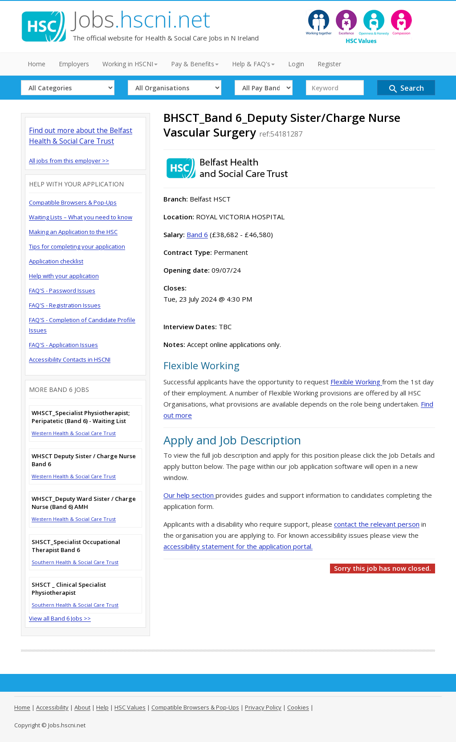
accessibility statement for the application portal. (238, 546)
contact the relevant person (376, 524)
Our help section (189, 495)
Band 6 (197, 234)
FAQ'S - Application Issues (63, 345)
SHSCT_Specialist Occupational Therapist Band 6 (76, 546)
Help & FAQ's (253, 64)
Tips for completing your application (77, 246)
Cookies (298, 707)
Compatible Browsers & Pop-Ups (73, 202)
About (82, 707)
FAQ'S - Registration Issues (65, 305)
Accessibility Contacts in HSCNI (69, 359)
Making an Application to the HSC (73, 232)
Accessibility (52, 707)
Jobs (141, 19)
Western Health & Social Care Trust (74, 433)
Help (102, 707)
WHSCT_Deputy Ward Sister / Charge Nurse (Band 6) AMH (84, 503)
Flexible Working (356, 381)
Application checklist (56, 261)
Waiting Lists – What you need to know (80, 217)
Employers (74, 64)
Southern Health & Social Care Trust (75, 562)
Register (329, 64)
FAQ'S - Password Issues (62, 290)
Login (296, 64)
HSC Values (130, 707)
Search (406, 88)
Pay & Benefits (195, 64)
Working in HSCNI (130, 64)
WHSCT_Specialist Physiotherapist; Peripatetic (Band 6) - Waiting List (81, 417)
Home (36, 64)
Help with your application (64, 276)
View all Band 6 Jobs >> (60, 618)
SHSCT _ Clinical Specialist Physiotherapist (69, 589)
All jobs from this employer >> (69, 161)
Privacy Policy (263, 707)
